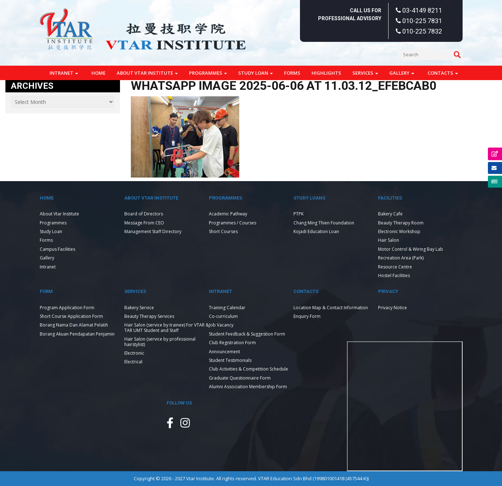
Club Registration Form (232, 343)
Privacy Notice (392, 308)
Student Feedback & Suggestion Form (247, 334)
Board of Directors (143, 214)
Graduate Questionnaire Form (240, 378)
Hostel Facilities (394, 275)
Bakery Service (139, 308)
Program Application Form (67, 308)
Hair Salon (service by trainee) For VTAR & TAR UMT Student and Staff (166, 327)
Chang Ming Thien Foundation (323, 223)
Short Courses (223, 231)
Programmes (208, 73)
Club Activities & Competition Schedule (248, 369)
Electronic (134, 353)
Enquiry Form (307, 316)
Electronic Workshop (399, 231)
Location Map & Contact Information (330, 308)
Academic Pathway (228, 214)
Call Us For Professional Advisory (349, 14)
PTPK (298, 214)
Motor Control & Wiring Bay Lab (410, 249)
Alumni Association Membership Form (248, 387)
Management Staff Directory (152, 231)
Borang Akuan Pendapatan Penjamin (77, 334)
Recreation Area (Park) (401, 258)
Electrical (133, 362)
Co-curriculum (223, 316)
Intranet (64, 73)
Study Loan (255, 73)
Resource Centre (395, 267)
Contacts (443, 73)
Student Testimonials (230, 360)
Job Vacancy (221, 325)
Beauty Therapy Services (149, 316)
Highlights (326, 73)
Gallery (401, 73)
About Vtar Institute (147, 73)
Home (98, 73)
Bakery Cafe (390, 214)
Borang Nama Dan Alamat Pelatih (74, 325)
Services (365, 73)
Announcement (224, 352)
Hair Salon (388, 240)
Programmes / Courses (232, 223)
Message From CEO (144, 223)
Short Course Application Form (71, 316)
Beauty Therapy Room (401, 223)
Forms (292, 73)
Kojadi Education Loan (316, 231)
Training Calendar (227, 308)
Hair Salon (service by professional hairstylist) (160, 341)
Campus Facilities (57, 249)
